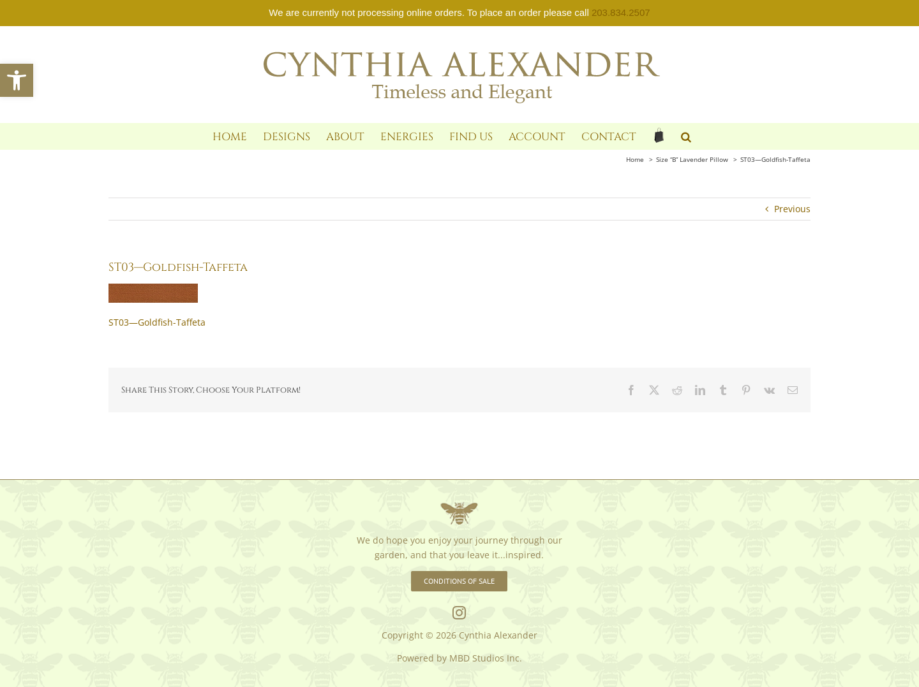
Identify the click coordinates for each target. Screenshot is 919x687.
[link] (16, 80)
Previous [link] (792, 209)
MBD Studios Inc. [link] (485, 658)
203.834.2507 (621, 12)
